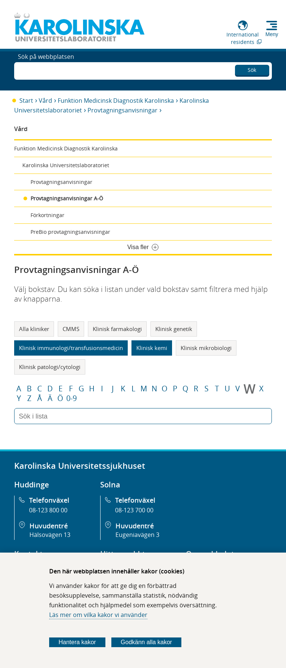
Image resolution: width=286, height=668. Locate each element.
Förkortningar (47, 215)
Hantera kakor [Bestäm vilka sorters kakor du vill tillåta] (77, 642)
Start (26, 100)
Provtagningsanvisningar (123, 110)
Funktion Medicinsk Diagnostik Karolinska (116, 100)
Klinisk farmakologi (117, 329)
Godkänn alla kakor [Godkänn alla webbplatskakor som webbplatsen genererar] (146, 642)
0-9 (71, 398)
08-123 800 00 (48, 510)
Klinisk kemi (151, 348)
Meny (272, 34)
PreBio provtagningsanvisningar (70, 231)
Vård (45, 100)
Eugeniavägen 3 (137, 535)
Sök (252, 68)
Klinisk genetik (173, 329)
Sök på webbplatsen (46, 70)
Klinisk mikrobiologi (206, 348)
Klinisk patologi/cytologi (49, 366)
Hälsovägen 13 (49, 535)
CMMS (71, 329)
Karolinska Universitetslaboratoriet (65, 165)
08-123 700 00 (134, 510)
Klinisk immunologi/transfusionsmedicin (71, 348)
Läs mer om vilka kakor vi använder (98, 615)
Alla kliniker (34, 329)
